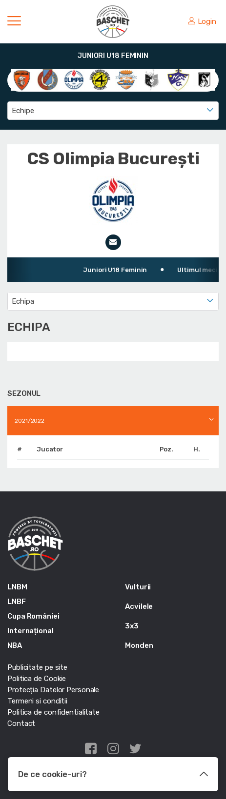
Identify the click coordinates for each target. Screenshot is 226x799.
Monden (139, 645)
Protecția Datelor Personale (53, 689)
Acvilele (139, 606)
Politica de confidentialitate (53, 712)
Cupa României (33, 616)
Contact (21, 723)
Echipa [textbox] (23, 301)
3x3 (132, 626)
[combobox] (113, 110)
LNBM (17, 587)
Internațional (30, 630)
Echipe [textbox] (23, 110)
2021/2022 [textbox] (29, 420)
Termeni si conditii (37, 701)
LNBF (16, 601)
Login (202, 21)
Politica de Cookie (36, 678)
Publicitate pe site (37, 667)
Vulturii (138, 587)
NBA (14, 645)
